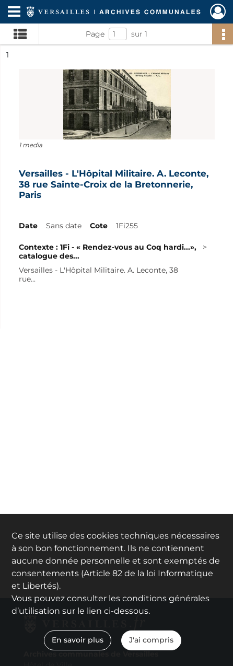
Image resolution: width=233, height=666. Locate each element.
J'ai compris (151, 640)
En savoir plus (77, 640)
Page (95, 34)
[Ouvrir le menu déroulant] (14, 12)
